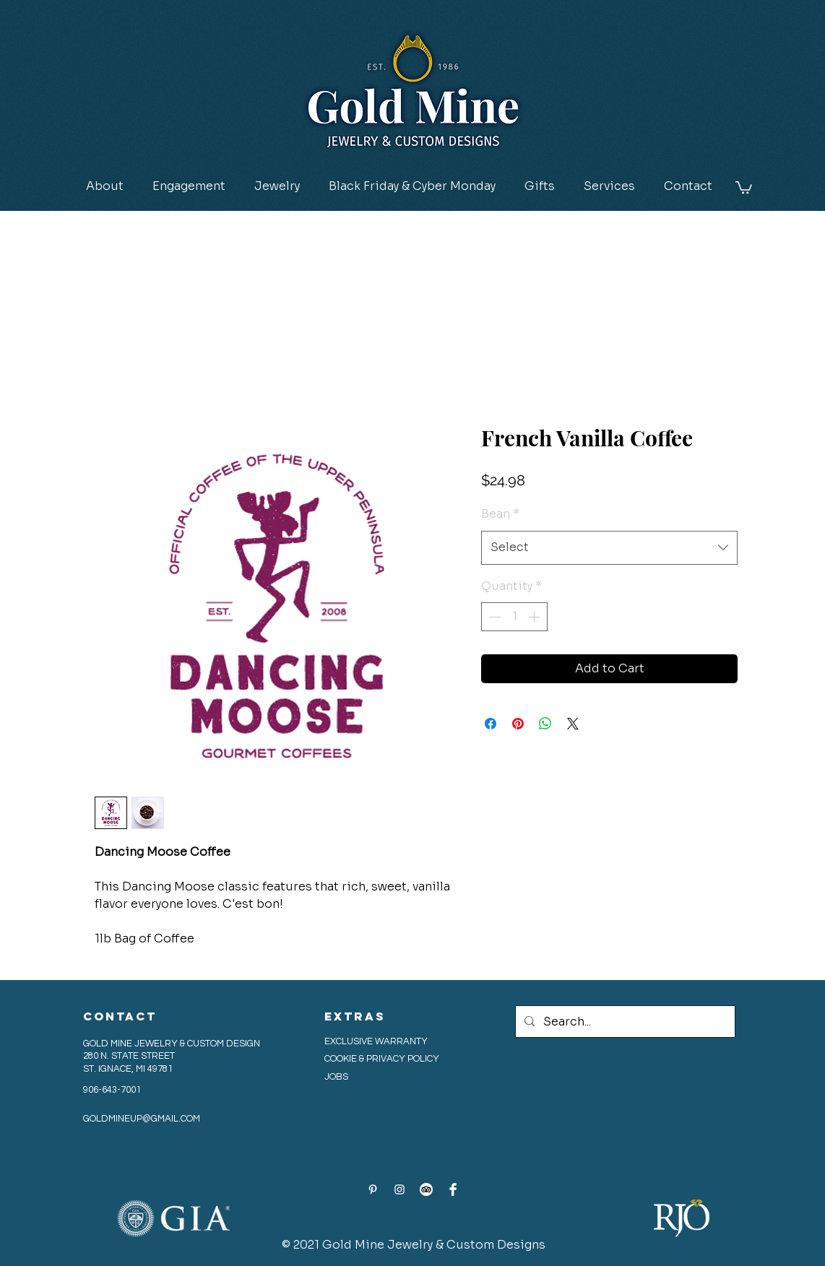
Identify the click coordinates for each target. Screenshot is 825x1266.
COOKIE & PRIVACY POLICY (382, 1059)
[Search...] (623, 1022)
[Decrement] (493, 616)
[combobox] (609, 548)
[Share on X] (573, 723)
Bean (500, 513)
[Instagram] (399, 1189)
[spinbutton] (514, 616)
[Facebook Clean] (452, 1189)
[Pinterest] (372, 1189)
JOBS (336, 1077)
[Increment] (535, 616)
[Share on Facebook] (490, 723)
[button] (189, 186)
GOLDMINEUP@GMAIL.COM (141, 1119)
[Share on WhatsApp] (545, 723)
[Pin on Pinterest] (518, 723)
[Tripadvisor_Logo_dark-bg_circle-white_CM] (426, 1189)
